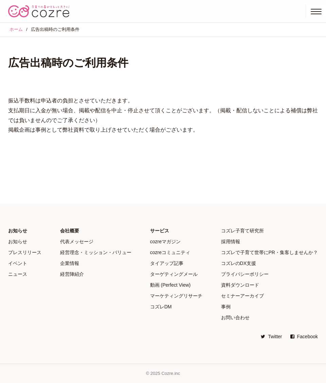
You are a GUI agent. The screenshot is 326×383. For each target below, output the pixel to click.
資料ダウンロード (240, 285)
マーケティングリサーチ (176, 296)
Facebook (304, 336)
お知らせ (17, 230)
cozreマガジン (165, 241)
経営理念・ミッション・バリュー (95, 252)
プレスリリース (24, 252)
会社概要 (69, 230)
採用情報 (230, 241)
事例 (226, 306)
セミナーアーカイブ (242, 296)
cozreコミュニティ (170, 252)
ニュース (17, 274)
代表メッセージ (76, 241)
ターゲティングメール (174, 274)
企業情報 (69, 263)
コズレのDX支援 (238, 263)
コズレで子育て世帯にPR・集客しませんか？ (269, 252)
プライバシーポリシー (245, 274)
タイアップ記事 (166, 263)
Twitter (271, 336)
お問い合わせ (235, 317)
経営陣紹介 (72, 274)
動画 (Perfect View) (170, 285)
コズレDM (161, 306)
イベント (17, 263)
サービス (159, 230)
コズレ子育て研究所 (242, 230)
